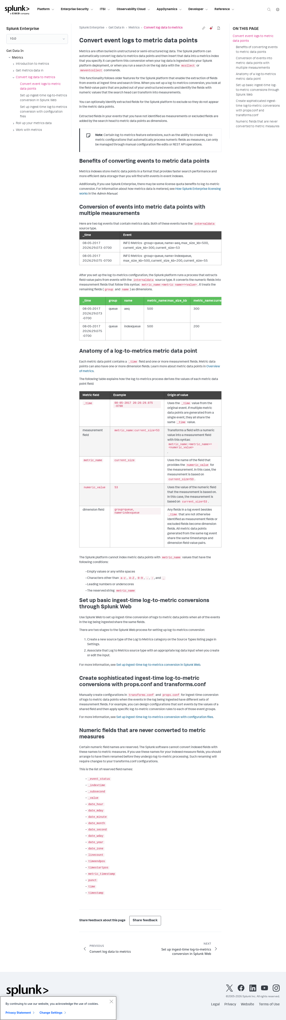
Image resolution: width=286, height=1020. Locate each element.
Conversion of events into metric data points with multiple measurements (254, 63)
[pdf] (218, 28)
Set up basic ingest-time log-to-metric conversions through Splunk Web (257, 90)
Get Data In (116, 27)
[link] (203, 28)
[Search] (269, 9)
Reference (224, 9)
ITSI (105, 9)
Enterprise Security (77, 9)
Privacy (230, 1004)
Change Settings (51, 1012)
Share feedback (145, 920)
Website (247, 1004)
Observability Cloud (133, 9)
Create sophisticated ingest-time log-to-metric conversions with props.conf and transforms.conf (258, 108)
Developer (198, 9)
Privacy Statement (18, 1012)
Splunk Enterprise (91, 27)
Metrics (134, 27)
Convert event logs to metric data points (253, 39)
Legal (215, 1004)
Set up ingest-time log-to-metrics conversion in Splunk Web (158, 665)
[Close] (111, 1001)
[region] (58, 1008)
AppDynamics (169, 9)
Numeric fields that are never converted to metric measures (257, 124)
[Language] (277, 9)
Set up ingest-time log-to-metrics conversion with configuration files (164, 717)
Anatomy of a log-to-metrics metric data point (256, 77)
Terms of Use (269, 1004)
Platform (45, 9)
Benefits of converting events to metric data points (256, 50)
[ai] (211, 28)
